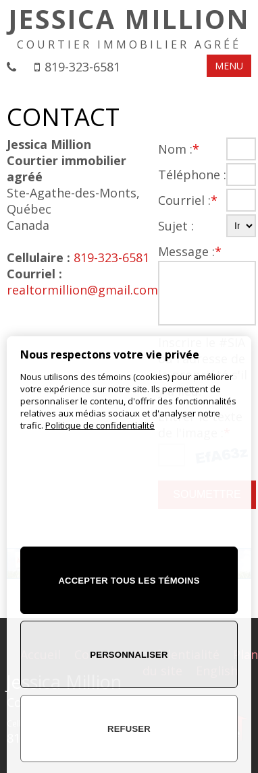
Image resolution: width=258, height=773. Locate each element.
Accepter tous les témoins (128, 581)
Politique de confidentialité (100, 425)
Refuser (129, 729)
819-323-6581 (82, 67)
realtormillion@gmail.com (82, 290)
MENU (229, 65)
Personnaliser (128, 655)
